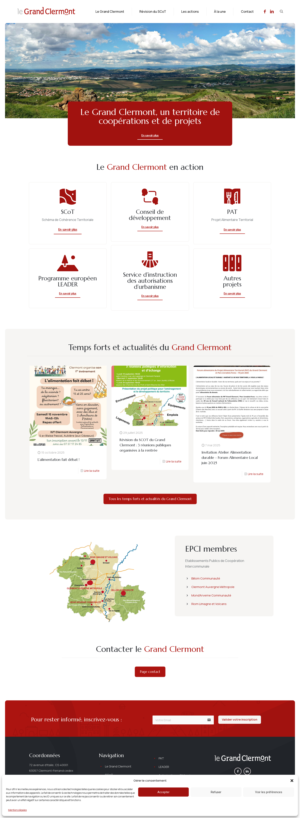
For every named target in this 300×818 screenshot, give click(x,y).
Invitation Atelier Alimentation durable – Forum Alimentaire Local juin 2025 (229, 457)
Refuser (216, 792)
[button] (292, 781)
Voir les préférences (268, 792)
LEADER (164, 767)
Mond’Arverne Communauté (211, 595)
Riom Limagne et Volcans (209, 604)
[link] (242, 758)
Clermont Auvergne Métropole (212, 587)
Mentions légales (17, 810)
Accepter (163, 792)
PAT (161, 758)
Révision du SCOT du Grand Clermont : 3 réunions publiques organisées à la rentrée (145, 445)
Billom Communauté (205, 578)
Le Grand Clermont (118, 766)
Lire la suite (92, 471)
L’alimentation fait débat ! (59, 459)
